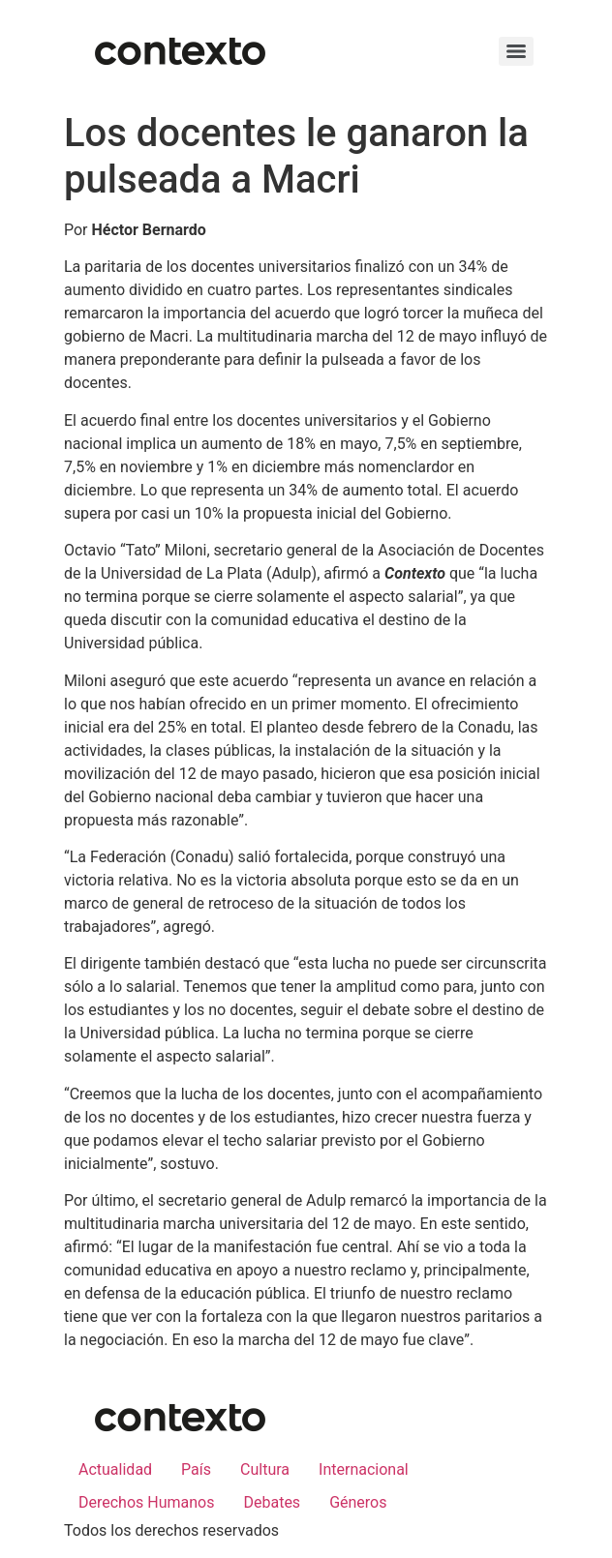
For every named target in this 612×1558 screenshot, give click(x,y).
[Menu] (516, 51)
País (196, 1469)
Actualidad (115, 1469)
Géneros (357, 1502)
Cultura (265, 1469)
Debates (271, 1502)
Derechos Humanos (146, 1502)
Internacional (364, 1469)
